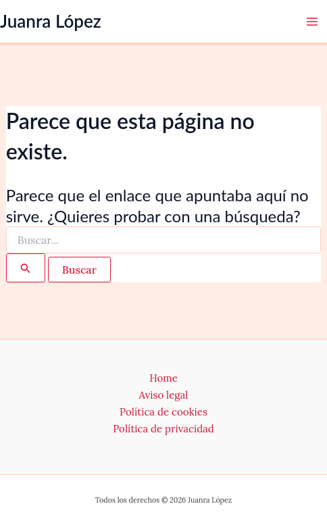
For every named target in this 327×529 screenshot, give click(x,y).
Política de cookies (163, 411)
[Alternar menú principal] (312, 21)
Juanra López (50, 21)
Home (163, 378)
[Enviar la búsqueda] (25, 267)
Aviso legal (163, 394)
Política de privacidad (163, 428)
